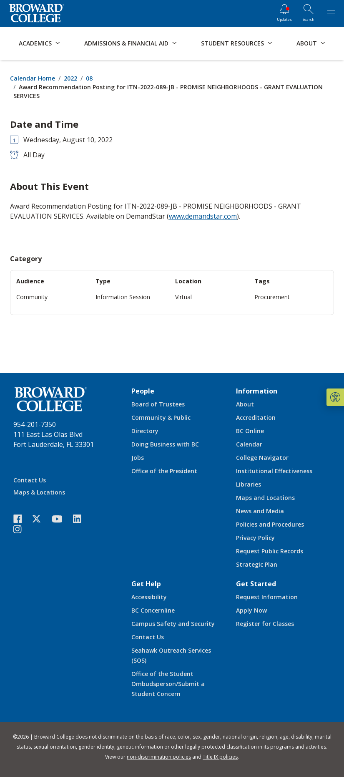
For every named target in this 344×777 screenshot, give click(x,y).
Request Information (267, 597)
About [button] (306, 43)
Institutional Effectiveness (274, 471)
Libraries (248, 484)
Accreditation (256, 417)
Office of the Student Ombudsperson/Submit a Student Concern (168, 684)
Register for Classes (265, 624)
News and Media (260, 511)
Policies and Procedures (270, 524)
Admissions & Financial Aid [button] (126, 43)
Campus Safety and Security (173, 624)
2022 (70, 78)
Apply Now (251, 610)
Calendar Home (32, 78)
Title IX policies (220, 756)
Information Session (122, 297)
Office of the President (164, 471)
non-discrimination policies (159, 756)
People (142, 391)
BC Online (250, 431)
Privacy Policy (255, 538)
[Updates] (284, 13)
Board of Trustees (158, 404)
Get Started (256, 583)
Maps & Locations (39, 492)
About (245, 404)
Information (256, 391)
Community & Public (161, 417)
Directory (144, 431)
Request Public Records (269, 551)
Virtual (183, 297)
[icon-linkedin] (81, 519)
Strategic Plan (256, 564)
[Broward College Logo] (37, 13)
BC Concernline (153, 610)
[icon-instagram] (21, 529)
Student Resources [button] (232, 43)
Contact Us (29, 480)
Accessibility (149, 597)
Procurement (272, 297)
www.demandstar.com (203, 216)
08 (89, 78)
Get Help (146, 583)
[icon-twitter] (41, 519)
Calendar (249, 444)
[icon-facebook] (21, 519)
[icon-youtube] (61, 519)
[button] (335, 397)
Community (32, 297)
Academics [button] (35, 43)
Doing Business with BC (165, 444)
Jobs (137, 458)
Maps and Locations (265, 498)
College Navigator (262, 458)
